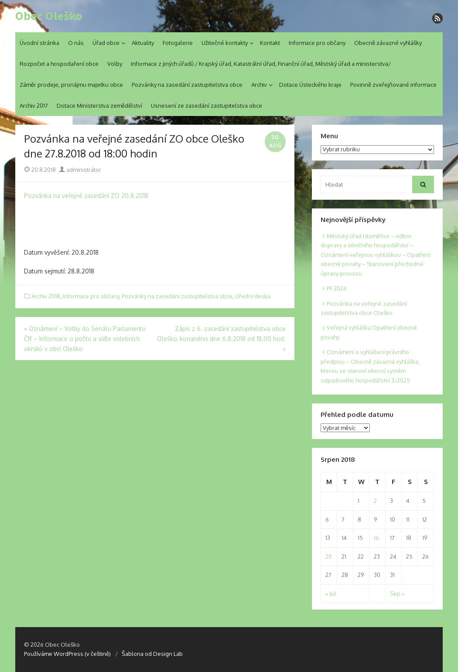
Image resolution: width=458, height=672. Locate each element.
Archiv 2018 (45, 296)
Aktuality (143, 42)
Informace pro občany (317, 42)
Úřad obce (106, 42)
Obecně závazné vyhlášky (388, 42)
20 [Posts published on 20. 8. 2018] (328, 556)
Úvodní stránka (39, 42)
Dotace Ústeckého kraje (310, 84)
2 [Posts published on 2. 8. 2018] (375, 500)
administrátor (80, 169)
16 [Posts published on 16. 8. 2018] (376, 537)
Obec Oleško (48, 16)
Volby (114, 63)
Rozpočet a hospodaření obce (59, 63)
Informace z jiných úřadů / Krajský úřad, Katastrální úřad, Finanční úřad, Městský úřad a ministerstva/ (261, 63)
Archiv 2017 (34, 105)
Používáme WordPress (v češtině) (67, 653)
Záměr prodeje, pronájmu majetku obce (71, 84)
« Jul (330, 593)
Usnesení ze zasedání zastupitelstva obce (206, 105)
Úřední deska (252, 296)
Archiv (259, 84)
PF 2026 (337, 288)
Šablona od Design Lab (152, 653)
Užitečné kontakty (225, 42)
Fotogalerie (178, 42)
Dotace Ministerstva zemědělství (99, 105)
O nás (76, 42)
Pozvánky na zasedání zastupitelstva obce (187, 84)
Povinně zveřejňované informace (393, 84)
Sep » (397, 593)
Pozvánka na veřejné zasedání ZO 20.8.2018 (86, 195)
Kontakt (270, 42)
